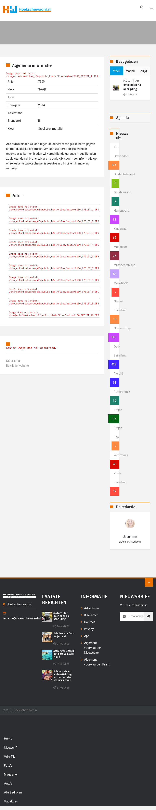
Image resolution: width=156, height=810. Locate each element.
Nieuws (10, 747)
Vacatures (11, 801)
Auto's (8, 783)
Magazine (10, 774)
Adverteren (91, 608)
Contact (89, 622)
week (116, 71)
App (86, 636)
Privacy (89, 629)
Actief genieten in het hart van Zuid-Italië (64, 654)
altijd (143, 71)
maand (130, 71)
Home (8, 738)
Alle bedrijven (13, 792)
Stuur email (13, 361)
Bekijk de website (17, 365)
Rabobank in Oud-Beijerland (64, 635)
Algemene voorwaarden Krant (96, 662)
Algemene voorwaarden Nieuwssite (93, 647)
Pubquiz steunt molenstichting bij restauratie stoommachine (62, 676)
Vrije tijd (9, 756)
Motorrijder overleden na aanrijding (132, 85)
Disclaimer (91, 615)
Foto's (8, 765)
